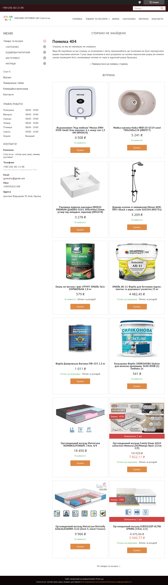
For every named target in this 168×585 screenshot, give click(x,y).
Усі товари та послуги (107, 566)
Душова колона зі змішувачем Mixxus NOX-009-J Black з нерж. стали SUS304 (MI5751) (137, 208)
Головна (77, 18)
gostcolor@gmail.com (14, 178)
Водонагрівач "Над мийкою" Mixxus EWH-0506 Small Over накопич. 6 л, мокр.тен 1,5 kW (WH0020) (80, 130)
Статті (6, 71)
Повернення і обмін (13, 83)
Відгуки (7, 77)
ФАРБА (115, 18)
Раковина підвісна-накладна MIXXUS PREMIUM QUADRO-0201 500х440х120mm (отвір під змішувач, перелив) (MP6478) (80, 209)
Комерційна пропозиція (15, 88)
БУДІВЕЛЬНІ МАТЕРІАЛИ (18, 52)
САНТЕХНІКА (129, 18)
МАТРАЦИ (11, 63)
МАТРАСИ (143, 18)
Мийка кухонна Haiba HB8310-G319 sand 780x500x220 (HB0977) (137, 128)
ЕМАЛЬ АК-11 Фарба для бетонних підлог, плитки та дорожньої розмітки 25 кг (137, 287)
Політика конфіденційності (119, 582)
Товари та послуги (96, 18)
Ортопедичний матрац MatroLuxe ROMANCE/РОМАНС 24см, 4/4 (80, 444)
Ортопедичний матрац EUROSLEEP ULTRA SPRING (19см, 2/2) (137, 527)
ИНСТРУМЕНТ (13, 58)
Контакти (157, 18)
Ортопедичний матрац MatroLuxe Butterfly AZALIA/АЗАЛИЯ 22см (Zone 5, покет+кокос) (80, 527)
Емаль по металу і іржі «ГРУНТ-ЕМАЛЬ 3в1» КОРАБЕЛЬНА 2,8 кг (80, 287)
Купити (80, 150)
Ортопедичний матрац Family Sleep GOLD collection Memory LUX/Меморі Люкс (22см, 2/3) (137, 445)
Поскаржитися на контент (93, 582)
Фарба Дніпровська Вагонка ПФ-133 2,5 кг (80, 363)
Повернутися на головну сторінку (110, 63)
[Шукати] (162, 8)
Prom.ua (99, 579)
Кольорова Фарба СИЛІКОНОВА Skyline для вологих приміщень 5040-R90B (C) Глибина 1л (137, 366)
